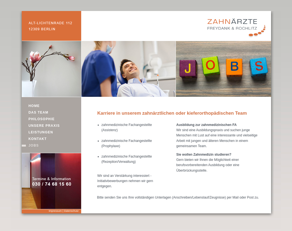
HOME (34, 106)
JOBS (34, 145)
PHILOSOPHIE (42, 119)
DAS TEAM (38, 112)
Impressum (55, 210)
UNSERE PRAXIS (44, 126)
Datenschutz (71, 210)
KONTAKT (38, 139)
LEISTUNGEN (41, 132)
